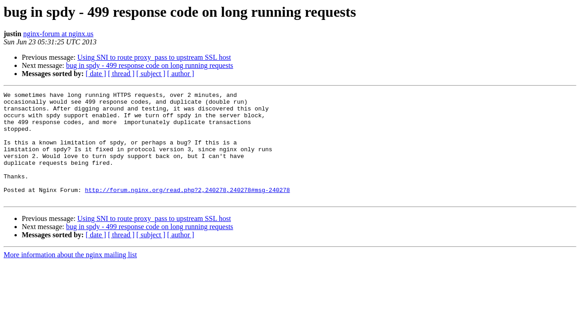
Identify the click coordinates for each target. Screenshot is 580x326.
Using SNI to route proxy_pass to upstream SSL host (154, 57)
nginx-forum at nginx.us (58, 34)
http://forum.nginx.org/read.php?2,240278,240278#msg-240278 (187, 210)
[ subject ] (150, 73)
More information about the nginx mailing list (70, 276)
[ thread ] (121, 73)
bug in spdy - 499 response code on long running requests (149, 65)
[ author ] (180, 73)
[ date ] (96, 73)
